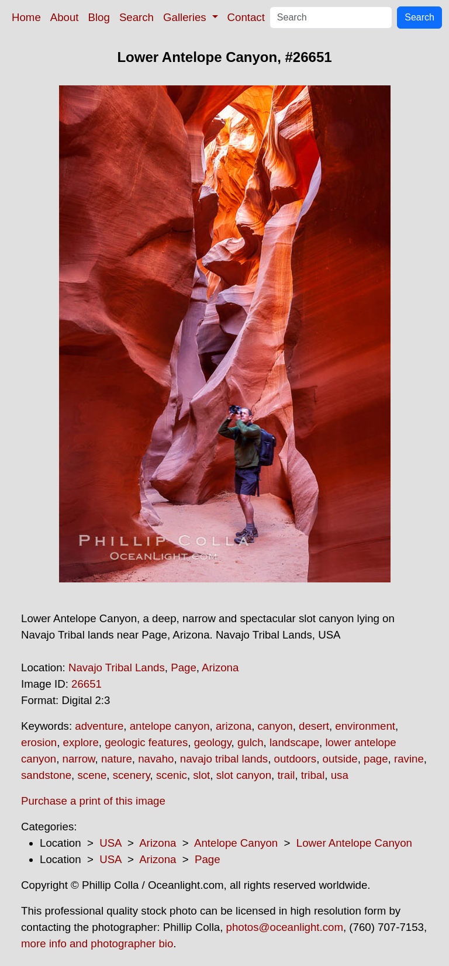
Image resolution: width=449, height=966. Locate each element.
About (64, 17)
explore (81, 742)
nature (116, 759)
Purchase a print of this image (93, 801)
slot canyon (243, 775)
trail (286, 775)
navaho (156, 759)
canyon (275, 726)
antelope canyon (170, 726)
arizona (233, 726)
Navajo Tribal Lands (116, 667)
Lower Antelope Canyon (354, 843)
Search (136, 17)
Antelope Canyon (236, 843)
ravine (409, 759)
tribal (312, 775)
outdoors (295, 759)
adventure (99, 726)
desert (314, 726)
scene (91, 775)
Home (26, 17)
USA (110, 843)
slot (201, 775)
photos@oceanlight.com (284, 927)
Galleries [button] (186, 17)
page (376, 759)
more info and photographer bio (97, 943)
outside (340, 759)
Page (183, 667)
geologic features (146, 742)
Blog (99, 17)
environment (365, 726)
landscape (294, 742)
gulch (250, 742)
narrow (79, 759)
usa (339, 775)
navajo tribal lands (224, 759)
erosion (39, 742)
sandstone (46, 775)
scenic (171, 775)
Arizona (220, 667)
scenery (131, 775)
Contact (246, 17)
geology (213, 742)
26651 (86, 684)
